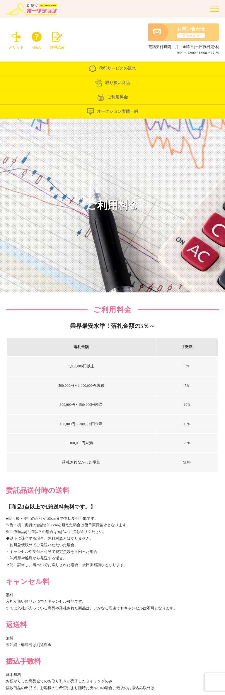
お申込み (57, 39)
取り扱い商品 (112, 84)
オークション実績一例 (112, 113)
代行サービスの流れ (112, 70)
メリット (16, 39)
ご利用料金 (112, 99)
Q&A (37, 39)
